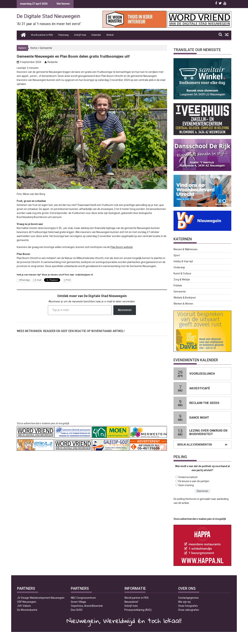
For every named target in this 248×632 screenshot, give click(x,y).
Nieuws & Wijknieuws (186, 249)
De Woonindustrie (27, 609)
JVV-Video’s (24, 605)
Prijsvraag (63, 34)
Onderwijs (179, 267)
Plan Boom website (121, 247)
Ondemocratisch (188, 477)
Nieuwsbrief (131, 601)
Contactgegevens (188, 597)
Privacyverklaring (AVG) (138, 609)
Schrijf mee (80, 34)
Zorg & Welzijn (182, 279)
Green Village (78, 601)
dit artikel (183, 503)
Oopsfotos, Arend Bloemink (87, 605)
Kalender (96, 34)
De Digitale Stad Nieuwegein (48, 16)
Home (33, 47)
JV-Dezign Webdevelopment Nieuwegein (40, 597)
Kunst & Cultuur (182, 273)
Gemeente (46, 47)
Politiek (178, 285)
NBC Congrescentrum (83, 597)
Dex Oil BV (77, 609)
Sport (177, 255)
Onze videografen (188, 609)
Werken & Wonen (183, 303)
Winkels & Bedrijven (185, 297)
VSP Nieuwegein (26, 601)
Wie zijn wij (184, 601)
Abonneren (125, 310)
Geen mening (186, 485)
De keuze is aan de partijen (193, 481)
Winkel (110, 34)
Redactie (53, 62)
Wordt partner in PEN (42, 34)
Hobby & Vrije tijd (183, 261)
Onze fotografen (188, 605)
